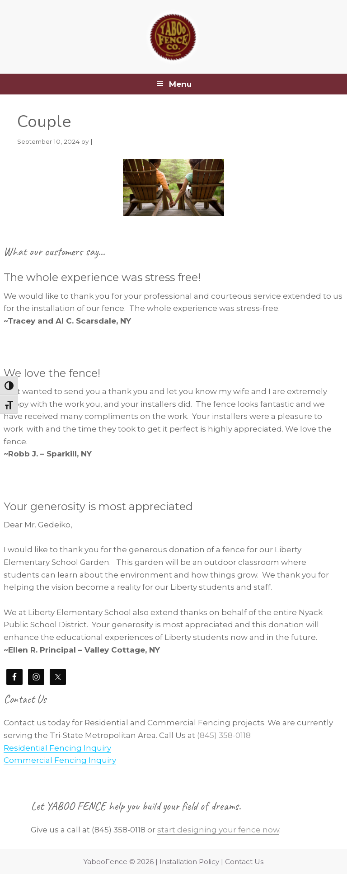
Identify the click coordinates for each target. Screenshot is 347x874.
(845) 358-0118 (224, 735)
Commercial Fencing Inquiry (60, 760)
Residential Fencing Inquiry (57, 747)
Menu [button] (180, 84)
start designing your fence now (218, 829)
